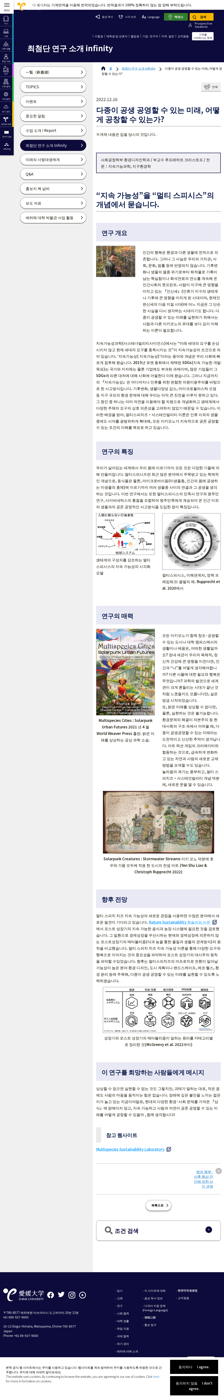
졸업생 (135, 36)
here (156, 1376)
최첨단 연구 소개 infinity (138, 68)
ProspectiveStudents (203, 25)
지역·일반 (167, 36)
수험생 (99, 36)
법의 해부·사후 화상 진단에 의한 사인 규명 (203, 1179)
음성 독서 (104, 17)
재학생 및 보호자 (116, 36)
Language (150, 17)
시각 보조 (127, 16)
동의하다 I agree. (194, 1366)
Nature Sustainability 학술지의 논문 (179, 922)
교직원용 (183, 36)
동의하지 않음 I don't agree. (194, 1385)
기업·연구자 (150, 36)
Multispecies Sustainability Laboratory (130, 1149)
